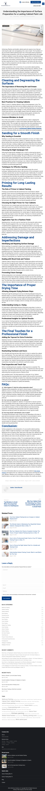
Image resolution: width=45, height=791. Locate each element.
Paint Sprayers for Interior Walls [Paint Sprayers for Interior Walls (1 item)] (11, 717)
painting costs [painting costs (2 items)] (32, 715)
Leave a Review (24, 2)
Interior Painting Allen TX (7, 773)
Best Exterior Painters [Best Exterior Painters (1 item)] (17, 699)
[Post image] (5, 519)
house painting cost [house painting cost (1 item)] (5, 707)
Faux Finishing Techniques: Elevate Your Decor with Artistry (19, 663)
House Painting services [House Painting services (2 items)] (9, 709)
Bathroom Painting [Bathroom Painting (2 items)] (7, 699)
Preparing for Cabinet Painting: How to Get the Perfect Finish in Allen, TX (23, 653)
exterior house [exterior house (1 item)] (29, 701)
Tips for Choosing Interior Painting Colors (10, 684)
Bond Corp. (4, 653)
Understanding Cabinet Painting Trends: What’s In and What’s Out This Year (25, 553)
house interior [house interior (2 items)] (29, 705)
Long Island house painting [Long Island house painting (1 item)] (35, 713)
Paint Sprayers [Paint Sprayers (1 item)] (4, 717)
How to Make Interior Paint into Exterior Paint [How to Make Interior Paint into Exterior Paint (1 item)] (8, 711)
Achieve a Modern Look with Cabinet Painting (11, 675)
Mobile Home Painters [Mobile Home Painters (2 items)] (8, 715)
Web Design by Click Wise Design (24, 789)
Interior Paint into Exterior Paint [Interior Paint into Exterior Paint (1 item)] (6, 713)
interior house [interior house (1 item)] (26, 711)
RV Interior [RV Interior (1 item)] (18, 717)
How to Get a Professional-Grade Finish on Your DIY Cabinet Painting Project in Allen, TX (26, 539)
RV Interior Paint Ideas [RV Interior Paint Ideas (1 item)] (29, 717)
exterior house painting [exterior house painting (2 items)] (8, 703)
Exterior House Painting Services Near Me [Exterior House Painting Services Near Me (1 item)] (8, 705)
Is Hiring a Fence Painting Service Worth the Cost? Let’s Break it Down (17, 660)
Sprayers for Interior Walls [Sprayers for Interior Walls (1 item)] (36, 717)
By (20, 480)
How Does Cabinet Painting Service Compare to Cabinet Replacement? (25, 518)
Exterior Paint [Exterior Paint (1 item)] (17, 705)
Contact (3, 782)
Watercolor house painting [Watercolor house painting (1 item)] (11, 719)
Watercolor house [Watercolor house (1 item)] (4, 719)
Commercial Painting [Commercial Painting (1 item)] (24, 701)
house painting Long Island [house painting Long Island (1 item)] (25, 707)
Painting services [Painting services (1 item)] (39, 715)
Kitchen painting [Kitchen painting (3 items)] (17, 713)
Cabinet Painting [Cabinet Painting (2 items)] (15, 701)
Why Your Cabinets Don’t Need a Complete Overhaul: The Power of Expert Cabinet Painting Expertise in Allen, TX (25, 532)
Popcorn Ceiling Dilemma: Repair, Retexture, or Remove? (14, 656)
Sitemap (15, 789)
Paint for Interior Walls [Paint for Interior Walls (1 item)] (19, 715)
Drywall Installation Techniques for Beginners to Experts (14, 680)
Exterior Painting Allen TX (7, 776)
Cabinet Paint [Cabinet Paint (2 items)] (6, 701)
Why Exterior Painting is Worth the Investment (11, 689)
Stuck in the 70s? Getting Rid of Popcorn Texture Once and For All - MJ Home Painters (20, 654)
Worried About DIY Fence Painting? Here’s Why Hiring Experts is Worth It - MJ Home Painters (21, 658)
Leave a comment (36, 480)
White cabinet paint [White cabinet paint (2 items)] (21, 719)
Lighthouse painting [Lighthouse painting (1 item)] (28, 713)
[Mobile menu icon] (43, 4)
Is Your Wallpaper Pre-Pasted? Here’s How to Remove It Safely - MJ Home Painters (19, 665)
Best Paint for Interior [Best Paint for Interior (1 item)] (30, 699)
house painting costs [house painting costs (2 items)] (14, 707)
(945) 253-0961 (37, 5)
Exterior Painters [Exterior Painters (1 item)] (21, 705)
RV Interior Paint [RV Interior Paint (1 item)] (22, 717)
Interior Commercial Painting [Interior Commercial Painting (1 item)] (19, 711)
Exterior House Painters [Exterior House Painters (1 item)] (35, 701)
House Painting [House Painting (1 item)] (35, 705)
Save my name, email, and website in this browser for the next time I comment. (19, 594)
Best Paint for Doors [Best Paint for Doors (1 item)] (23, 699)
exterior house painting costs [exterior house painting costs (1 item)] (20, 703)
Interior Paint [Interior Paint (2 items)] (33, 711)
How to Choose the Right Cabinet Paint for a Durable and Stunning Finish (25, 546)
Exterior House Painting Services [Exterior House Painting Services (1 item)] (29, 703)
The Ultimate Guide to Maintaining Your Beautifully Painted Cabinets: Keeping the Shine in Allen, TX (25, 525)
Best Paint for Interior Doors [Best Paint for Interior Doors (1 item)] (38, 699)
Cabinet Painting (12, 480)
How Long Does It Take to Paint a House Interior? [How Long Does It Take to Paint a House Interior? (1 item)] (24, 709)
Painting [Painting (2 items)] (25, 715)
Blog (3, 779)
